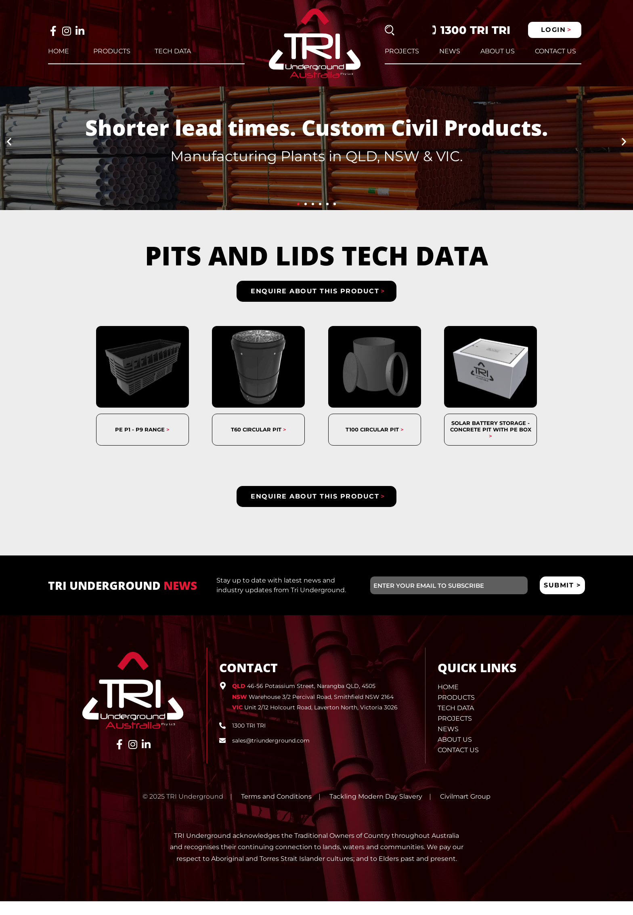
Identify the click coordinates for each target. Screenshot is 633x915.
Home (58, 51)
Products (111, 51)
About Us (497, 51)
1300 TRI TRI (475, 30)
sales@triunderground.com (271, 754)
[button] (9, 155)
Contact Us (555, 51)
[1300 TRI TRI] (222, 739)
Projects (402, 51)
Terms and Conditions (276, 810)
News (449, 51)
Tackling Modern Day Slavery (375, 810)
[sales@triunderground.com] (222, 754)
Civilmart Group (465, 810)
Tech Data (173, 51)
